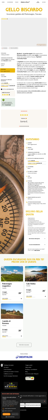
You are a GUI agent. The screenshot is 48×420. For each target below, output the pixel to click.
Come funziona (7, 367)
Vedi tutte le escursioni (24, 342)
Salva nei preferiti (13, 45)
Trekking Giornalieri (9, 362)
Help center (28, 364)
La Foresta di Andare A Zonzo (11, 369)
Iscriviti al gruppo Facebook (11, 373)
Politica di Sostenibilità (21, 407)
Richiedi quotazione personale (33, 405)
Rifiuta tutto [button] (15, 414)
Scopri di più (8, 102)
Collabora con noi (8, 371)
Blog (26, 369)
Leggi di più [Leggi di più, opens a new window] (12, 405)
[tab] (19, 123)
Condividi (4, 45)
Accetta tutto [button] (6, 414)
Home (3, 2)
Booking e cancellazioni (31, 367)
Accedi (44, 2)
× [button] (18, 396)
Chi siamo (37, 2)
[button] (10, 416)
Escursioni (10, 2)
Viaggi (16, 2)
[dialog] (10, 407)
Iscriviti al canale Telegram (31, 371)
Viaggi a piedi (28, 362)
